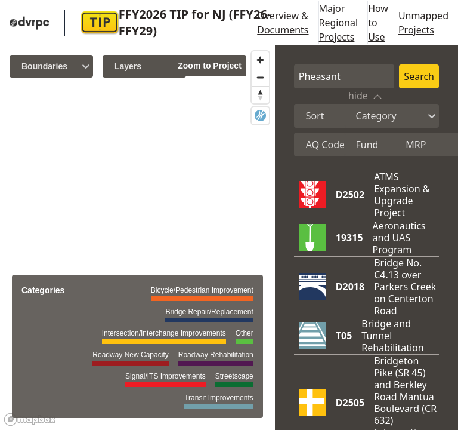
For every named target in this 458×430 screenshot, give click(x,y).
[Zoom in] (260, 60)
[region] (137, 237)
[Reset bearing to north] (260, 94)
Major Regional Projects (338, 23)
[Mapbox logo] (30, 419)
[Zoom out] (260, 77)
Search (419, 76)
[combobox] (307, 116)
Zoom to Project (210, 65)
